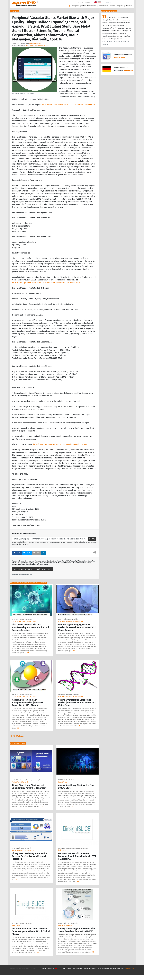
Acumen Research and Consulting (23, 850)
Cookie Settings (129, 968)
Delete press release (23, 569)
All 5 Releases (17, 736)
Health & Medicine (35, 43)
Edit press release (44, 569)
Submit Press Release (89, 6)
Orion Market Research (65, 925)
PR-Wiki (80, 2)
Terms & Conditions (89, 968)
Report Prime (62, 782)
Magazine (120, 6)
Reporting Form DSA (116, 968)
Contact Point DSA (103, 968)
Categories (76, 6)
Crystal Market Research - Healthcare (37, 45)
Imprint (87, 2)
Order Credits (103, 6)
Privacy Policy (77, 968)
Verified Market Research (20, 782)
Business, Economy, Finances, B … (30, 780)
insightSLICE (62, 850)
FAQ (64, 968)
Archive (112, 6)
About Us (128, 6)
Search (127, 2)
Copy (92, 539)
